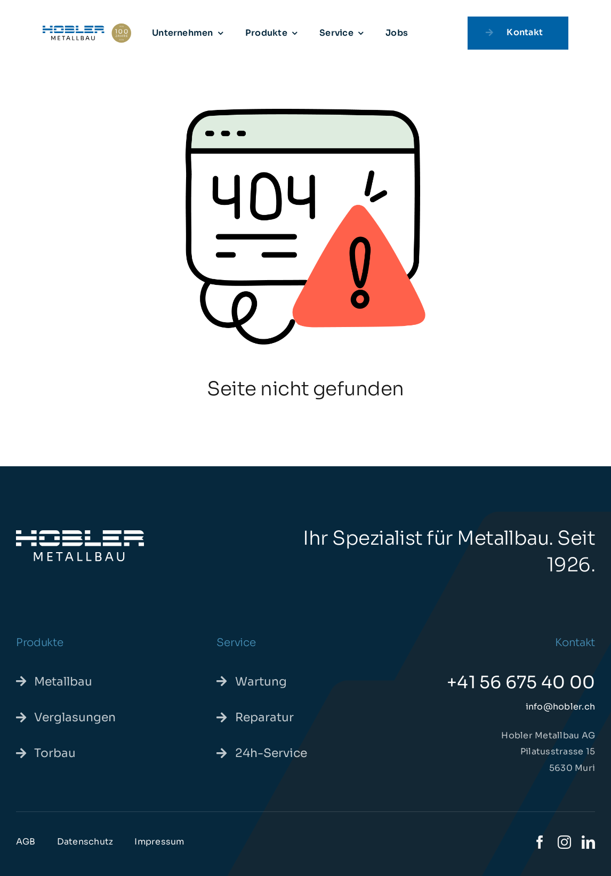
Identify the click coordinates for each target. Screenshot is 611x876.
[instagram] (564, 842)
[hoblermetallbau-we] (80, 534)
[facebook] (539, 842)
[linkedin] (588, 842)
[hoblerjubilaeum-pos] (87, 27)
